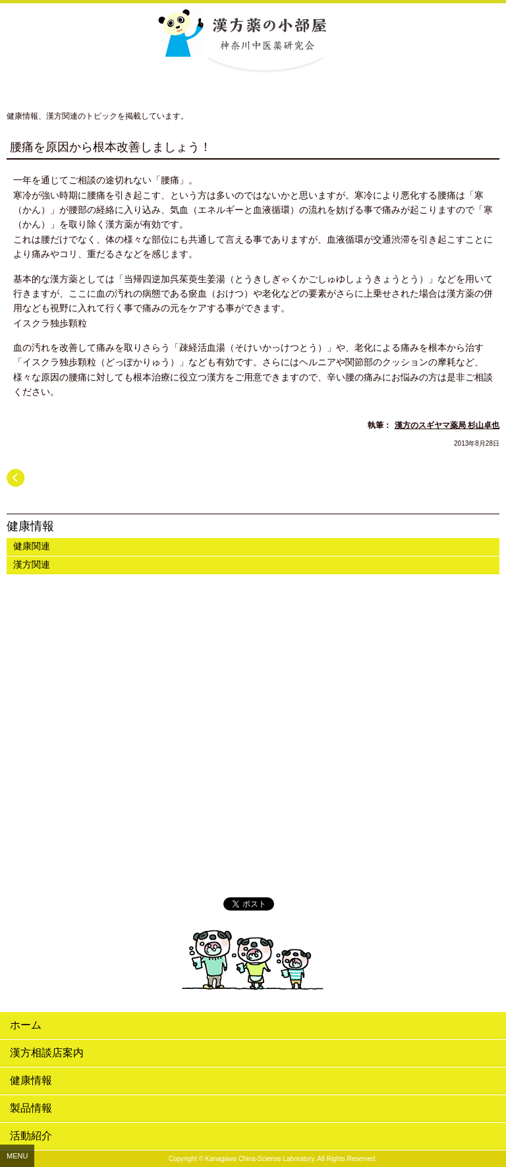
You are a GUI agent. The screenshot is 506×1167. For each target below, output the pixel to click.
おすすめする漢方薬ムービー (253, 725)
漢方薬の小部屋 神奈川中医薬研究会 (253, 38)
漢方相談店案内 (47, 1052)
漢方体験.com (253, 866)
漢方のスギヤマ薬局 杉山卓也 (447, 425)
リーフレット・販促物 (253, 789)
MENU (17, 1156)
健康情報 (30, 526)
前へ (16, 478)
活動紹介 (31, 1135)
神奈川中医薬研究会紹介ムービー (253, 636)
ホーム (26, 1025)
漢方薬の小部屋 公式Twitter (253, 826)
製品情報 (31, 1108)
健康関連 (31, 546)
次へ (490, 478)
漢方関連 (31, 564)
